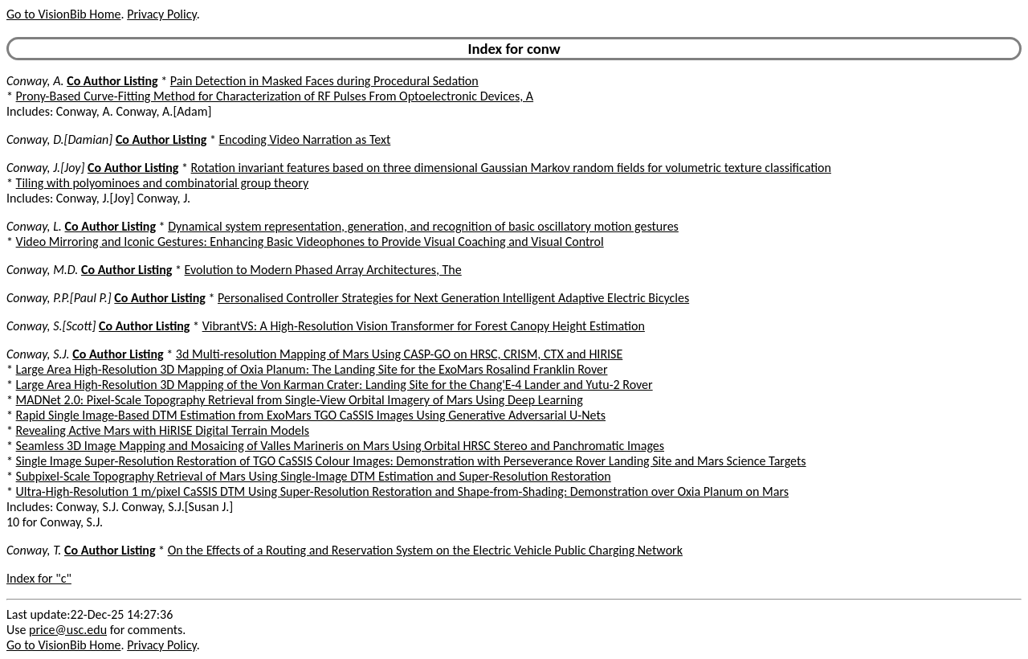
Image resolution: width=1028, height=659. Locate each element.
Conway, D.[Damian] (59, 139)
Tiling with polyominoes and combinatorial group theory (162, 182)
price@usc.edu (68, 629)
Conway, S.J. (38, 354)
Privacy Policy (161, 14)
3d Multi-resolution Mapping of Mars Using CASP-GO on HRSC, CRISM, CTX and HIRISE (399, 354)
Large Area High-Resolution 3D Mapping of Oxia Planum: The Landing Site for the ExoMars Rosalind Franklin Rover (312, 369)
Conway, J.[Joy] (45, 167)
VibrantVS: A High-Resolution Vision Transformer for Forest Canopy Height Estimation (423, 326)
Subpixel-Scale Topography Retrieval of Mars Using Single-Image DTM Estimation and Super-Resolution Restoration (313, 476)
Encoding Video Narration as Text (305, 139)
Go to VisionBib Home (63, 14)
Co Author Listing (112, 80)
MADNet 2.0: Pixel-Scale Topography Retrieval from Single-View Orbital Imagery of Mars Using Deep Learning (299, 399)
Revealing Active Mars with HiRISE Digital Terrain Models (162, 430)
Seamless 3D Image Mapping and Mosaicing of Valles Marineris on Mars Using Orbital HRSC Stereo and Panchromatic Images (340, 445)
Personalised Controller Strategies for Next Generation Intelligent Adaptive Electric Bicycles (453, 297)
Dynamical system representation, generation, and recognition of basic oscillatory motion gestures (423, 226)
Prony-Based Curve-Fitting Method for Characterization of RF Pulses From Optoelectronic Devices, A (275, 96)
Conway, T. (33, 550)
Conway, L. (34, 226)
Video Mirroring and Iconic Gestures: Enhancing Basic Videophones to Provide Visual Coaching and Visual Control (310, 241)
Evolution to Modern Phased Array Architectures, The (323, 269)
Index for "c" (38, 578)
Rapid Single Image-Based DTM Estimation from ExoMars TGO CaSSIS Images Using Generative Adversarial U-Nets (311, 415)
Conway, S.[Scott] (51, 326)
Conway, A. (35, 80)
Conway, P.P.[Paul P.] (59, 297)
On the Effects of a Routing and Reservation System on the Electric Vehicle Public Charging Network (425, 550)
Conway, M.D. (42, 269)
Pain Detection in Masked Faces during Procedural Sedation (324, 80)
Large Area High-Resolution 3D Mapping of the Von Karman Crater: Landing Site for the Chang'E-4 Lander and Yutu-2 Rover (334, 384)
